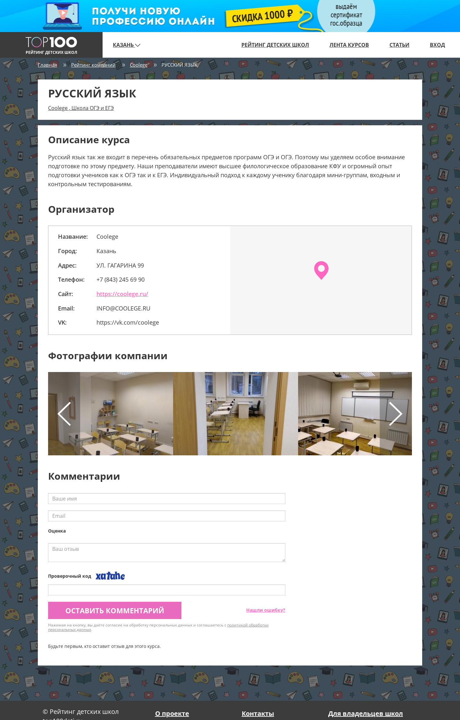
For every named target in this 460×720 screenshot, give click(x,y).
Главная (47, 65)
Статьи (399, 44)
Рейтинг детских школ (275, 44)
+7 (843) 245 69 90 (120, 279)
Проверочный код (69, 576)
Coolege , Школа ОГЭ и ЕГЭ (81, 108)
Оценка (57, 531)
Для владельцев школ (365, 713)
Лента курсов (349, 44)
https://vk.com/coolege (127, 322)
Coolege (138, 65)
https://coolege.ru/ (122, 294)
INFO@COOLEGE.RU (123, 308)
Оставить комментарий (114, 610)
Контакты (258, 713)
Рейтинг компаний (93, 65)
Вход (437, 44)
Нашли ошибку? (265, 610)
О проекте (172, 713)
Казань (126, 44)
